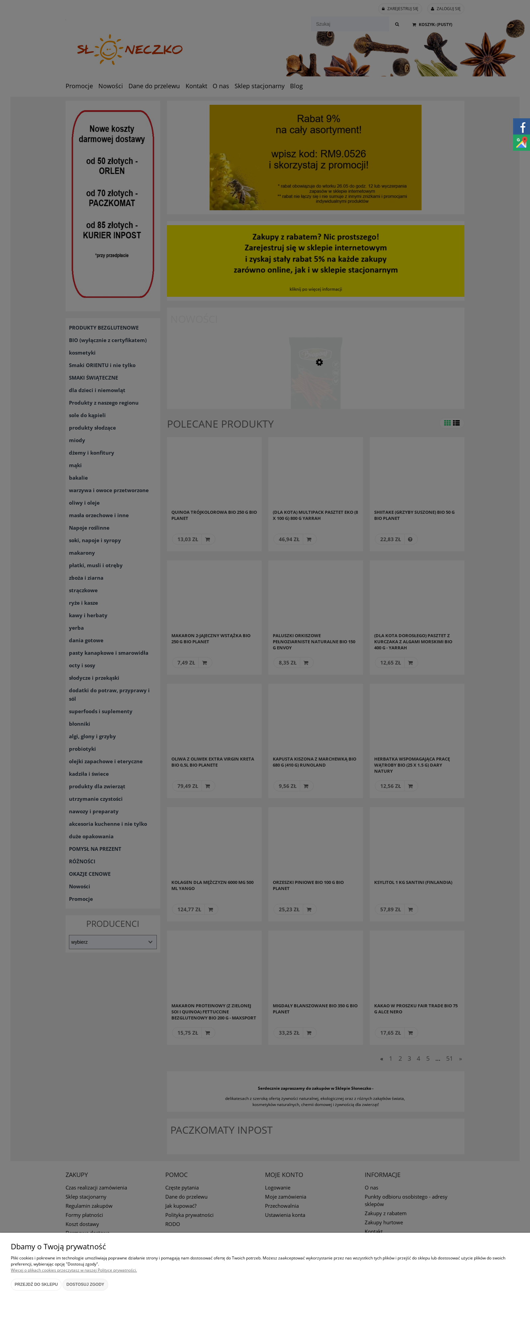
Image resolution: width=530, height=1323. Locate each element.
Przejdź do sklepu (36, 1284)
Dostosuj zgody (85, 1284)
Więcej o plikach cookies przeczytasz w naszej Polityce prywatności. (74, 1270)
